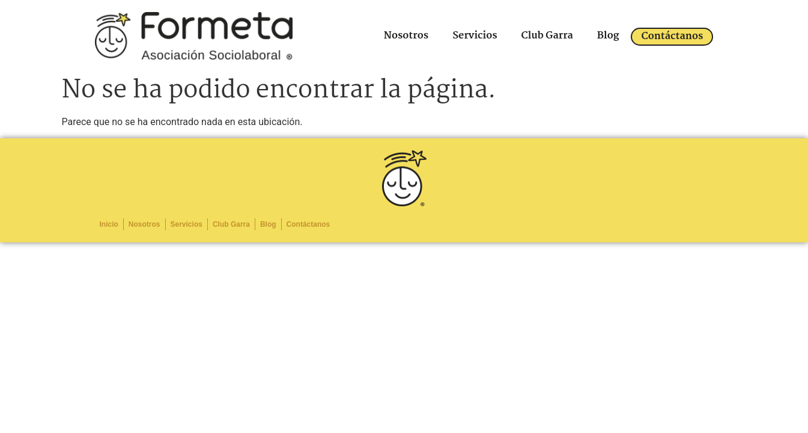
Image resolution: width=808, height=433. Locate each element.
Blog (608, 36)
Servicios (474, 36)
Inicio (109, 224)
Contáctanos (672, 36)
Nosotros (406, 36)
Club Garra (547, 36)
